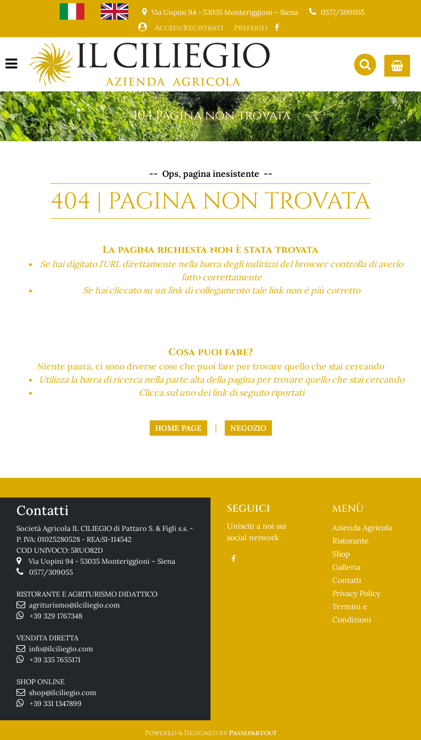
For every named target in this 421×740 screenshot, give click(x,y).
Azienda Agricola (362, 528)
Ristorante (350, 541)
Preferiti (251, 28)
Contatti (346, 580)
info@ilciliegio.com (61, 649)
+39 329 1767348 (56, 616)
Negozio (248, 428)
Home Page (178, 428)
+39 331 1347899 (56, 703)
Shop (341, 554)
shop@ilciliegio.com (62, 692)
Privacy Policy (356, 593)
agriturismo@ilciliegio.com (74, 605)
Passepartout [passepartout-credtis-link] (253, 733)
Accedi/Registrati (189, 28)
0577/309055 (343, 12)
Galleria (346, 567)
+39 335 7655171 (55, 659)
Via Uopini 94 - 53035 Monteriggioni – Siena (102, 561)
